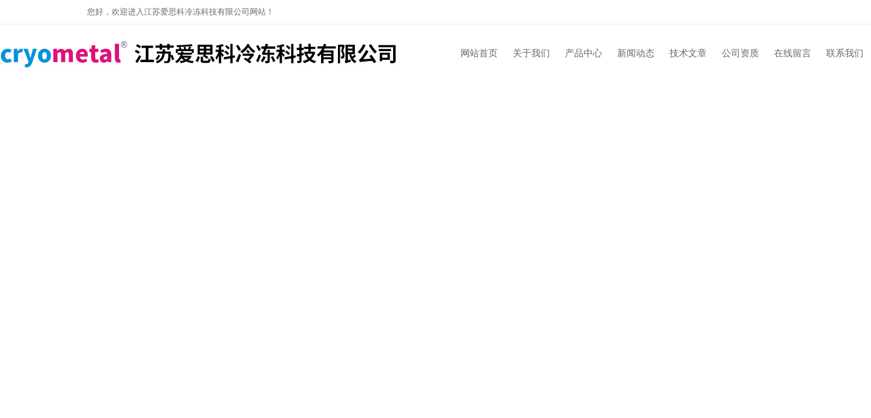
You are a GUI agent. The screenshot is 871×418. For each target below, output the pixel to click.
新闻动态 (635, 53)
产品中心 (583, 53)
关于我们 (531, 53)
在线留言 (792, 53)
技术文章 (688, 53)
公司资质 (740, 53)
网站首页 (479, 53)
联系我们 (844, 53)
